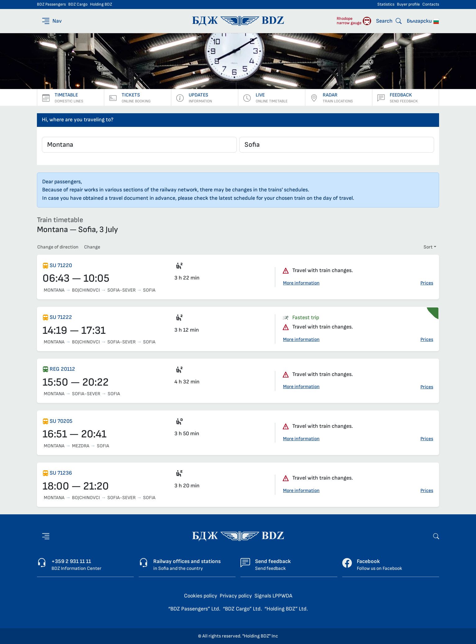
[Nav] (51, 21)
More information (301, 283)
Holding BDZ (101, 4)
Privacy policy (236, 596)
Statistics (385, 4)
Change (92, 247)
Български (423, 21)
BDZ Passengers (51, 4)
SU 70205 (61, 421)
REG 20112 (62, 369)
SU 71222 (61, 317)
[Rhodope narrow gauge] (354, 21)
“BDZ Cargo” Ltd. (242, 609)
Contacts (430, 4)
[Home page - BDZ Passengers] (238, 536)
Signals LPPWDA (273, 596)
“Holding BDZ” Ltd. (286, 609)
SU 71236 (61, 473)
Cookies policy (200, 596)
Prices (426, 283)
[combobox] (139, 145)
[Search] (389, 21)
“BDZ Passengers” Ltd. (194, 609)
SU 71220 (61, 265)
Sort (428, 247)
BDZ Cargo (78, 4)
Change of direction (58, 247)
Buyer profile (408, 4)
